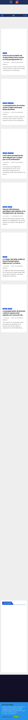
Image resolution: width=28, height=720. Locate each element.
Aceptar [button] (16, 716)
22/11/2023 (6, 216)
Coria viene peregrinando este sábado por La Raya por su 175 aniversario (13, 157)
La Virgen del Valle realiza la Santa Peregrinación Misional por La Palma (14, 261)
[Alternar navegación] (13, 15)
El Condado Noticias (16, 216)
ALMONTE (5, 206)
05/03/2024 (7, 112)
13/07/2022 (6, 266)
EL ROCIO (5, 53)
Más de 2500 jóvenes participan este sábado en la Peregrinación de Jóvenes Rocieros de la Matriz (14, 212)
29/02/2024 (7, 162)
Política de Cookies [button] (7, 716)
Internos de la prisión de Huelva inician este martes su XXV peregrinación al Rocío (13, 58)
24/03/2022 (7, 317)
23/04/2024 (7, 62)
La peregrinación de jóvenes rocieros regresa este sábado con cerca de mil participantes (14, 314)
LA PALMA (5, 256)
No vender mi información (9, 713)
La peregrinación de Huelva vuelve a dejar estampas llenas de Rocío (14, 107)
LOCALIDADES (10, 103)
